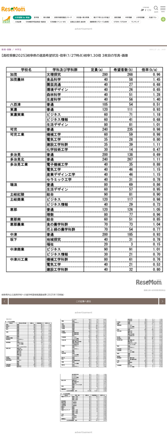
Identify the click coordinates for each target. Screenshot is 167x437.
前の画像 (5, 301)
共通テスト (153, 17)
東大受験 (46, 17)
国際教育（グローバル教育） (99, 22)
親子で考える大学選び (102, 17)
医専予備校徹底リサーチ (63, 17)
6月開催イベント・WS (58, 22)
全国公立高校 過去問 (77, 22)
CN (149, 10)
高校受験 (117, 17)
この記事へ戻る (83, 301)
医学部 (36, 17)
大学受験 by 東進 (22, 17)
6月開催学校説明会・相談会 (36, 22)
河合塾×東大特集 (82, 17)
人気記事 (18, 22)
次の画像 (162, 301)
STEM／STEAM (120, 22)
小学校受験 (140, 17)
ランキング (135, 22)
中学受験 (128, 17)
